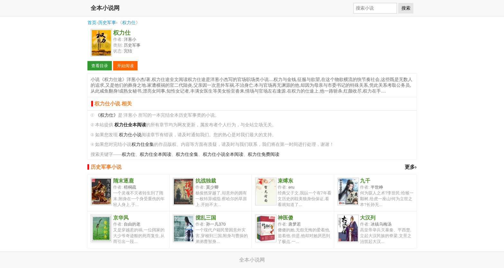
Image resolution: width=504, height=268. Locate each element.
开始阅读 (125, 65)
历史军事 (107, 22)
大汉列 (367, 217)
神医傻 (285, 217)
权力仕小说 (130, 134)
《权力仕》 (106, 115)
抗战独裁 (205, 180)
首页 (91, 22)
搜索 (405, 8)
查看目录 (99, 65)
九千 (365, 180)
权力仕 (129, 22)
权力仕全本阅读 (155, 154)
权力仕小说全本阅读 (223, 154)
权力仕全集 (142, 144)
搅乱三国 (205, 217)
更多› (411, 167)
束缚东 (285, 180)
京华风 (121, 217)
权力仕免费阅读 (263, 154)
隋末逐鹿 (123, 180)
